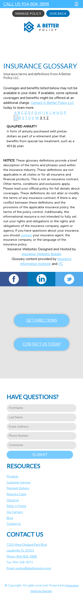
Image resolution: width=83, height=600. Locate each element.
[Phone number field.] (41, 436)
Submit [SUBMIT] (40, 454)
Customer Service (19, 483)
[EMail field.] (41, 427)
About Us (13, 500)
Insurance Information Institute (45, 261)
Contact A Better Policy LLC (52, 102)
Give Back (58, 13)
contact (26, 235)
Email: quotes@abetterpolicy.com (29, 568)
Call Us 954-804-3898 (26, 3)
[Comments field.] (41, 445)
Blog (10, 518)
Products (12, 477)
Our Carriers (15, 512)
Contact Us (14, 524)
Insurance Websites (22, 249)
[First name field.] (41, 408)
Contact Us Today (42, 344)
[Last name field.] (41, 417)
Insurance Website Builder (42, 254)
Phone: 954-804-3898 (22, 557)
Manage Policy (28, 13)
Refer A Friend (16, 506)
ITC (60, 263)
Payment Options (18, 488)
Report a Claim (16, 494)
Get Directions (41, 320)
